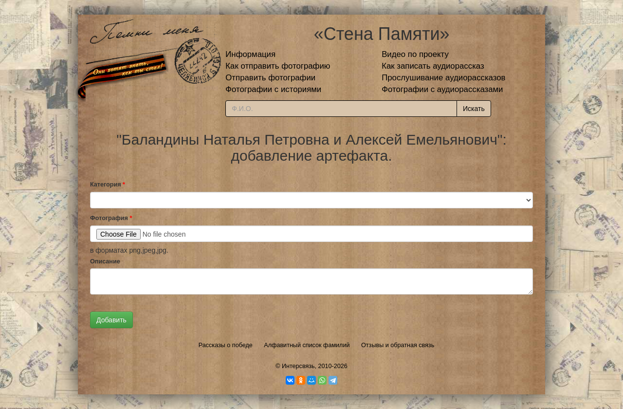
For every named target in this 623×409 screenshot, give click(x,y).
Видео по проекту (415, 54)
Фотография (111, 218)
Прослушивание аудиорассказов (443, 77)
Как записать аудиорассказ (433, 66)
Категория (107, 184)
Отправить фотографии (270, 77)
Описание (105, 261)
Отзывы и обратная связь (397, 345)
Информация (250, 54)
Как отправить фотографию (277, 66)
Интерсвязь (298, 366)
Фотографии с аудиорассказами (442, 89)
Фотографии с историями (273, 89)
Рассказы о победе (226, 345)
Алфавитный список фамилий (306, 345)
